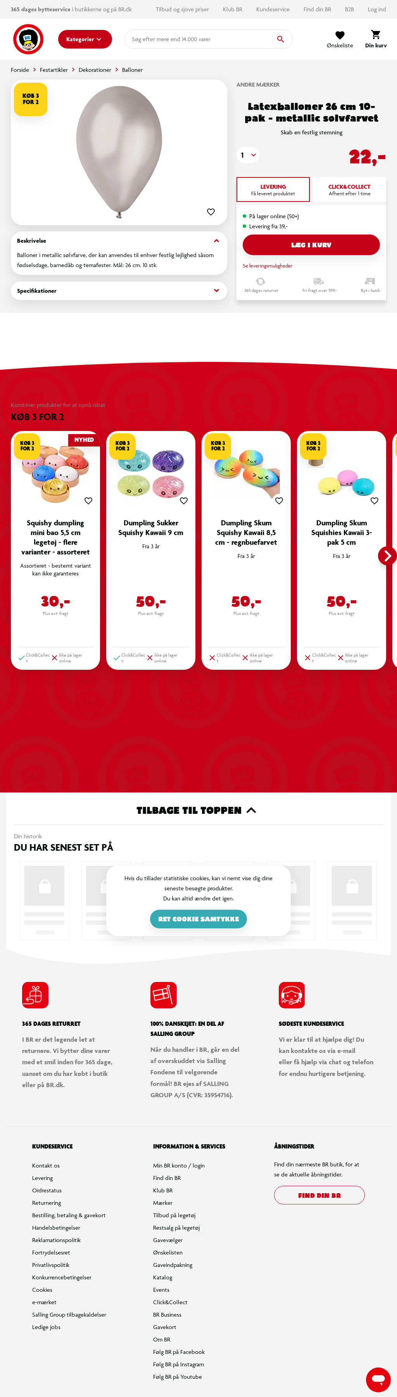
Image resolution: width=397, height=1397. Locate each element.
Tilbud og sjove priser (183, 9)
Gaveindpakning (172, 1264)
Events (161, 1289)
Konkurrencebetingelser (61, 1277)
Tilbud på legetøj (174, 1215)
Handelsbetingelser (56, 1227)
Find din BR (318, 9)
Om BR (161, 1339)
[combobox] (144, 39)
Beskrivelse (119, 241)
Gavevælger (168, 1240)
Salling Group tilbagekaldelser (69, 1314)
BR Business (167, 1314)
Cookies (42, 1289)
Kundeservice (273, 9)
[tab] (273, 189)
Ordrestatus (47, 1190)
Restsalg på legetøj (176, 1227)
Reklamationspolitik (56, 1240)
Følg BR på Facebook (179, 1351)
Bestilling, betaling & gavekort (69, 1215)
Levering (42, 1178)
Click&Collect (170, 1302)
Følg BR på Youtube (177, 1376)
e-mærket (44, 1302)
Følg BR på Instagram (178, 1364)
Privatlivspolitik (50, 1264)
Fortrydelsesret (51, 1252)
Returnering (46, 1202)
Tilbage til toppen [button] (198, 810)
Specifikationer (119, 290)
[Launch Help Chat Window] (378, 1379)
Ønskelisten (168, 1252)
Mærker (163, 1202)
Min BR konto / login (179, 1165)
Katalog (162, 1277)
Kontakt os (46, 1165)
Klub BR (233, 9)
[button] (248, 155)
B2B (350, 9)
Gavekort (164, 1327)
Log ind (377, 9)
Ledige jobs (46, 1327)
